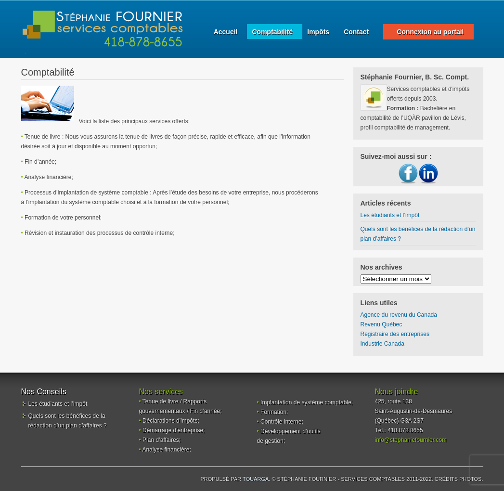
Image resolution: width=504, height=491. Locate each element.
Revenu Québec (381, 324)
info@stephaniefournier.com (411, 440)
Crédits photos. (459, 479)
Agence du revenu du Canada (399, 314)
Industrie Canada (382, 343)
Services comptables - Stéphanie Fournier (103, 29)
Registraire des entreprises (395, 334)
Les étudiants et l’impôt (390, 215)
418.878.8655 (405, 430)
